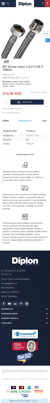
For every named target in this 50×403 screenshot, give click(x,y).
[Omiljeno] (43, 4)
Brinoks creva (9, 75)
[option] (25, 35)
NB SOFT (28, 379)
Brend (6, 121)
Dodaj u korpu (27, 102)
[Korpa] (47, 6)
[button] (8, 3)
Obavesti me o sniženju (39, 92)
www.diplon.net (13, 379)
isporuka (6, 208)
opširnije (35, 401)
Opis (44, 121)
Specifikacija (25, 121)
